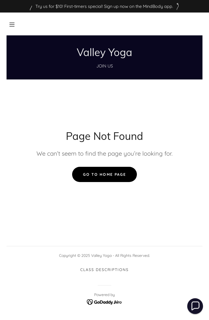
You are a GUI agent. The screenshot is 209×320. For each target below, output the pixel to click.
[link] (104, 54)
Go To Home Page (104, 174)
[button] (12, 24)
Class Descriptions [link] (104, 269)
